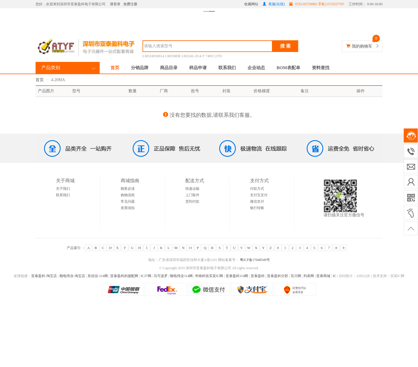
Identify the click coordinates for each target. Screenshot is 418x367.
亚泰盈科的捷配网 (124, 276)
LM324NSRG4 (153, 56)
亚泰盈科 (258, 276)
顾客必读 (128, 189)
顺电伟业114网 (181, 276)
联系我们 (227, 67)
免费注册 (130, 4)
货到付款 (192, 201)
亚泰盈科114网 (237, 276)
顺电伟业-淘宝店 (72, 276)
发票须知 (128, 208)
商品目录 (169, 67)
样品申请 (198, 67)
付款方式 (257, 189)
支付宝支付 (259, 195)
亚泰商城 (323, 276)
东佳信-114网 (97, 276)
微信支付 (257, 201)
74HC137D (214, 56)
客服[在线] (274, 4)
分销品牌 (139, 67)
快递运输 (192, 189)
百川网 (296, 276)
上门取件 (192, 195)
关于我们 (63, 189)
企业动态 (256, 67)
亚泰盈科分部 (277, 276)
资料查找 (320, 67)
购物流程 (128, 195)
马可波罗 (161, 276)
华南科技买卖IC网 (209, 276)
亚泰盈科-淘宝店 (44, 276)
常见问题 (128, 201)
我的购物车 (362, 46)
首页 (114, 67)
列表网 (308, 276)
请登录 (115, 4)
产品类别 (50, 67)
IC (334, 276)
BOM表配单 (288, 67)
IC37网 (146, 276)
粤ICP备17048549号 (254, 260)
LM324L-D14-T (193, 56)
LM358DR (173, 56)
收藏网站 (251, 4)
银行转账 (257, 208)
